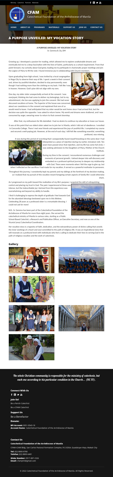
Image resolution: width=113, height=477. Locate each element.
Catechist (21, 3)
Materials (35, 3)
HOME (13, 27)
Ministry (13, 3)
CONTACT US (96, 27)
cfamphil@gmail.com (26, 461)
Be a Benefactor (19, 416)
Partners (28, 3)
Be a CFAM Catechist (20, 407)
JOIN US (82, 27)
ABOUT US (25, 27)
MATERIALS (54, 27)
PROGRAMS (39, 27)
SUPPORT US (69, 27)
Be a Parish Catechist (20, 403)
